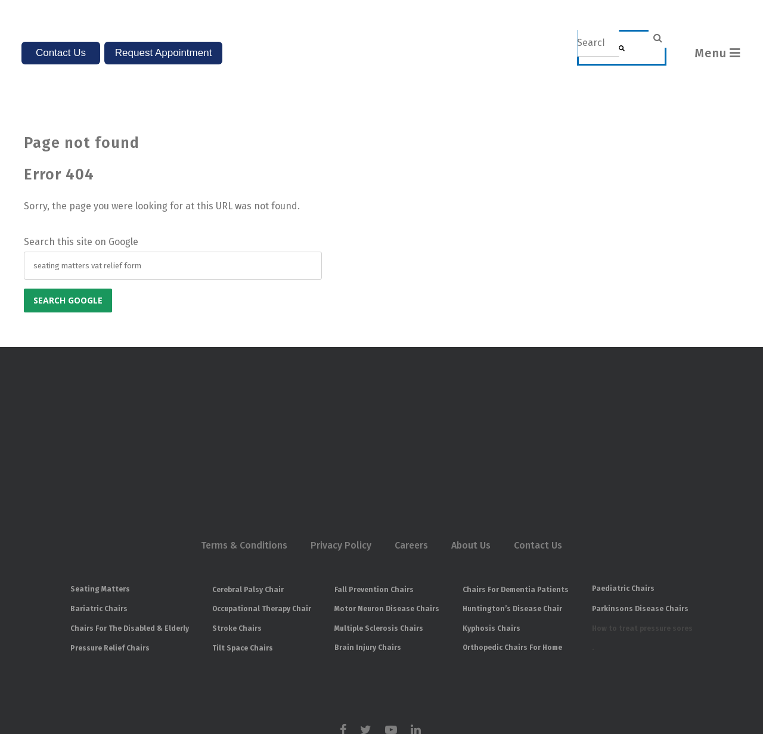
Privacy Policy (341, 449)
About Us (471, 449)
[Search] (621, 48)
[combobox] (598, 43)
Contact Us (538, 449)
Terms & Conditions (244, 449)
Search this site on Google (81, 208)
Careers (411, 449)
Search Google (68, 266)
